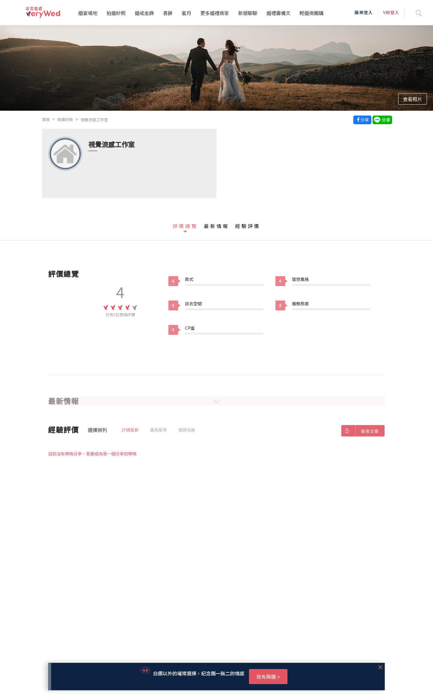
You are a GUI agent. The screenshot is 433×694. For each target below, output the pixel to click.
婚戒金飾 (144, 13)
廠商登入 (364, 12)
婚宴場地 (87, 13)
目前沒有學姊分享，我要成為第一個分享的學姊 (92, 454)
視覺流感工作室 (94, 119)
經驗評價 (247, 226)
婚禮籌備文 (278, 13)
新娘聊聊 (247, 13)
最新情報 (216, 226)
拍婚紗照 (116, 13)
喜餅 (168, 13)
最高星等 (158, 429)
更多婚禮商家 (214, 13)
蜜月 (186, 13)
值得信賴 (186, 429)
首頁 (46, 119)
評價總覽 (185, 226)
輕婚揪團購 (311, 13)
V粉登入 (391, 12)
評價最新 (130, 429)
